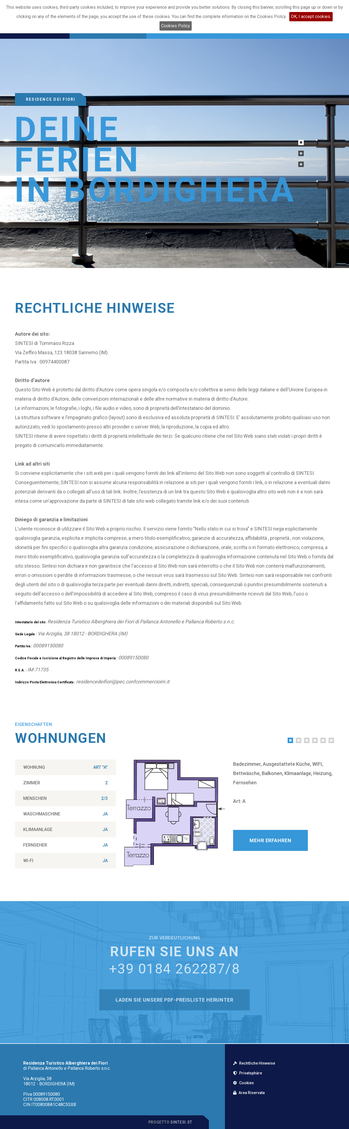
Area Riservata (249, 1093)
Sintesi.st (181, 1122)
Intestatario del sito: (30, 622)
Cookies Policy (175, 25)
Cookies (243, 1083)
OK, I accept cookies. (311, 16)
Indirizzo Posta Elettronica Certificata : (45, 682)
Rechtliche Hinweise (254, 1063)
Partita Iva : (23, 646)
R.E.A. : (20, 670)
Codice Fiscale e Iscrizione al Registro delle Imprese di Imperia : (66, 658)
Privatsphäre (247, 1073)
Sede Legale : (26, 634)
